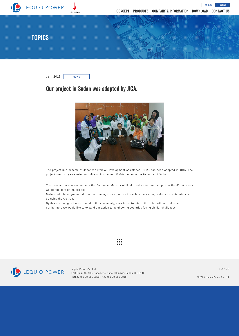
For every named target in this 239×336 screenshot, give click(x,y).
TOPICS (224, 268)
